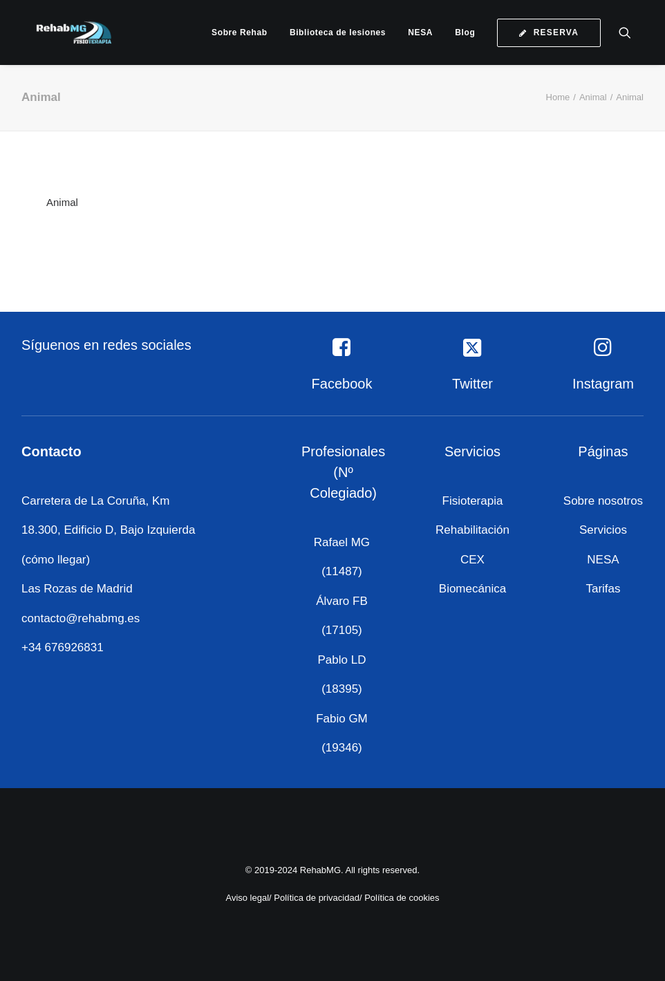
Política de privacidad (316, 898)
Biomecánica (472, 588)
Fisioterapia (472, 500)
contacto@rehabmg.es (80, 618)
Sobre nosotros (603, 500)
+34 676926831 (62, 647)
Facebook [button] (342, 383)
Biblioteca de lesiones (338, 32)
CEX (472, 559)
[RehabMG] (62, 32)
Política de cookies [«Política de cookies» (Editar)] (401, 898)
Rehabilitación (472, 529)
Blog (465, 32)
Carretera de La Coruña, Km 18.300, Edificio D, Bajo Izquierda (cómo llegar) (108, 530)
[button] (631, 32)
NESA (420, 32)
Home (558, 97)
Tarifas (603, 588)
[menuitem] (239, 32)
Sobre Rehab (240, 32)
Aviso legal (247, 898)
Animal (593, 97)
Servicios (603, 529)
